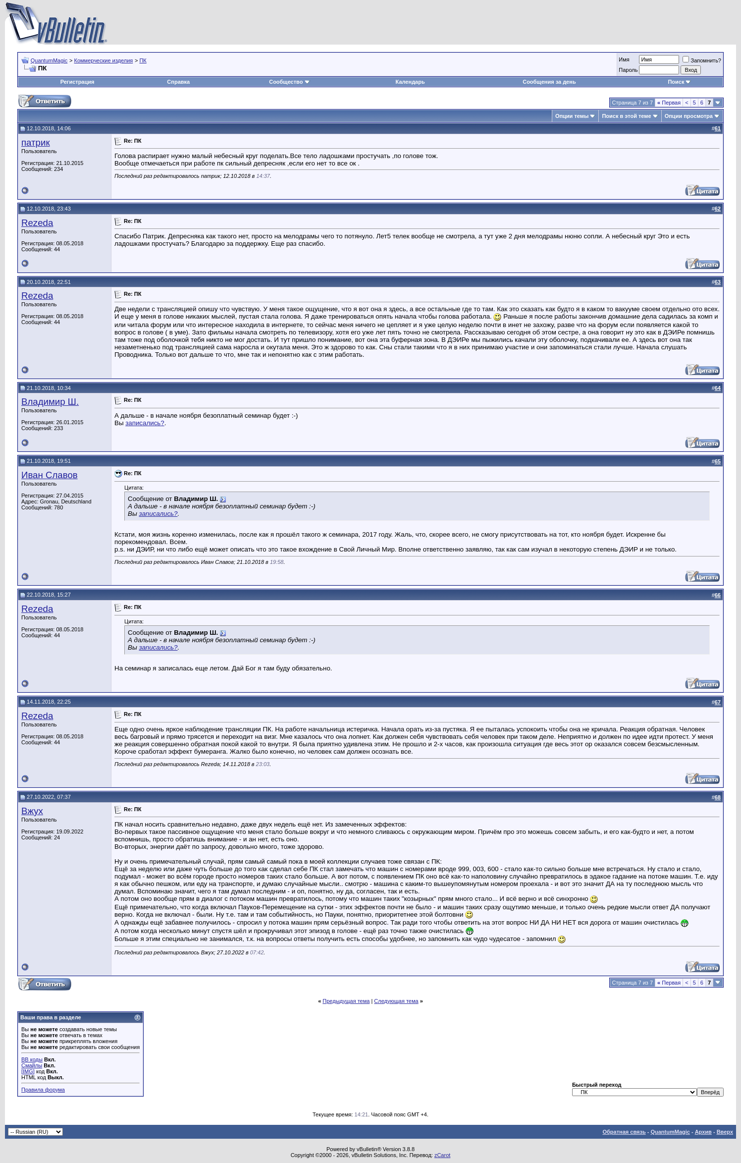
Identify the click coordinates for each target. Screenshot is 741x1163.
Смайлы (31, 1065)
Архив (703, 1132)
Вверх (725, 1132)
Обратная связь (623, 1132)
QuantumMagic (49, 60)
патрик (35, 142)
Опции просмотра (689, 116)
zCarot (442, 1155)
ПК (142, 60)
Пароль (628, 70)
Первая (669, 103)
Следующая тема (396, 1001)
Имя (624, 59)
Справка (178, 82)
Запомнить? (702, 60)
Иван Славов (49, 475)
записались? (144, 423)
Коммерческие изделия (103, 60)
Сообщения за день (549, 82)
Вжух (32, 811)
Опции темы (571, 116)
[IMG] (28, 1071)
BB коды (32, 1059)
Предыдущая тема (346, 1001)
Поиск (679, 82)
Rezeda (37, 223)
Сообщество (289, 82)
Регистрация (77, 82)
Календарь (410, 82)
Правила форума (43, 1090)
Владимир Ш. (50, 401)
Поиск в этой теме (626, 116)
